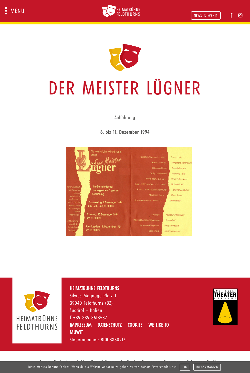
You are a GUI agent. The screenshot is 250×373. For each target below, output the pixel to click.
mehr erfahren (207, 367)
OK (185, 367)
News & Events (206, 15)
